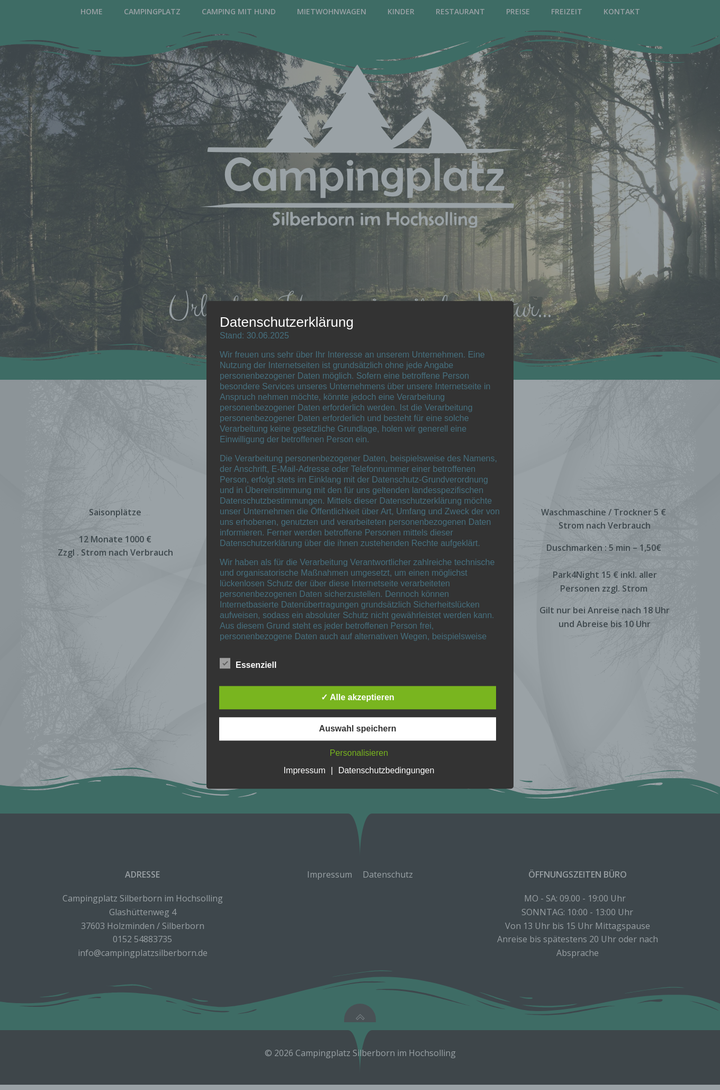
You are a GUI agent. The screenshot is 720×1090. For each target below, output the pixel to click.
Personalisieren (359, 753)
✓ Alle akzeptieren (357, 697)
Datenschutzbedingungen (386, 770)
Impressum (305, 770)
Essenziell (248, 663)
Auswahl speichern (358, 729)
